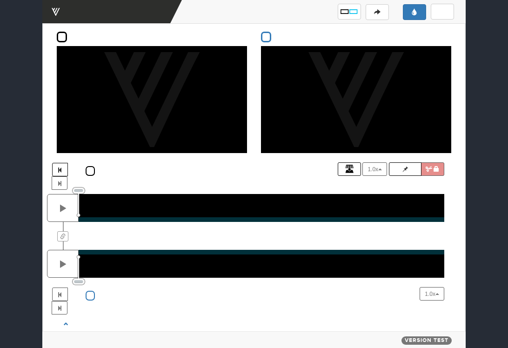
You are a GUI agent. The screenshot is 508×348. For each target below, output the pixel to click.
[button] (349, 12)
